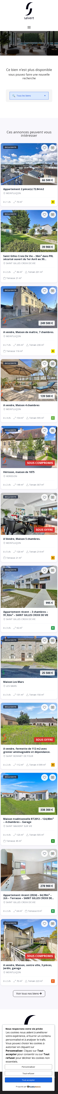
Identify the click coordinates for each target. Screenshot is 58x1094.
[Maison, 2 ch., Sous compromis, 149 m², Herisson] (29, 457)
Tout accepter (28, 1080)
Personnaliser (28, 1066)
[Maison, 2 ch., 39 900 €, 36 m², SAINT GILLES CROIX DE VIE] (29, 246)
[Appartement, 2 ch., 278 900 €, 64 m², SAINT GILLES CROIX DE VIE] (29, 882)
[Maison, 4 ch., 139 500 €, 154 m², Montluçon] (29, 390)
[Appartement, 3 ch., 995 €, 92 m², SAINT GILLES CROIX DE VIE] (29, 599)
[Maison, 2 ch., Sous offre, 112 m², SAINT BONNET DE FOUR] (29, 736)
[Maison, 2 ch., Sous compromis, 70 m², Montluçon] (29, 952)
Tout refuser (28, 1073)
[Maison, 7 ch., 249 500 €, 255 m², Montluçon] (29, 320)
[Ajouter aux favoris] (44, 147)
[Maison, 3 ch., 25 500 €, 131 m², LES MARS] (29, 667)
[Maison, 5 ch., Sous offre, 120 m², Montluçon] (29, 527)
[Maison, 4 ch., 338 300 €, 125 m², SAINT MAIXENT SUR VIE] (29, 809)
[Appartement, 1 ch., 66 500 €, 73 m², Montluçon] (29, 174)
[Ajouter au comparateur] (52, 147)
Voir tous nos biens (27, 993)
